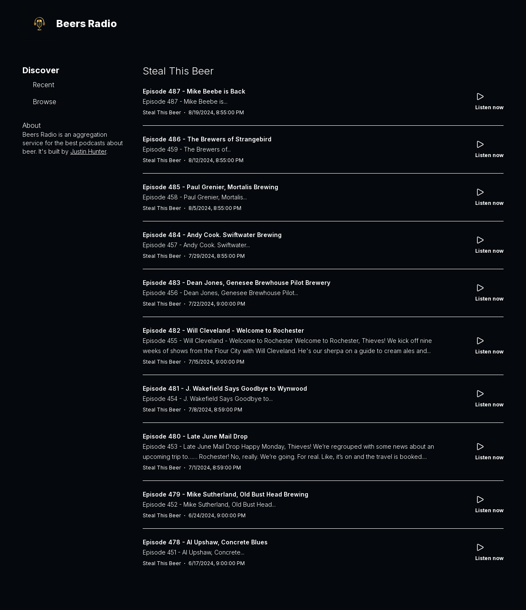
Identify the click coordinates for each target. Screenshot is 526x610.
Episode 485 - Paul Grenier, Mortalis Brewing (210, 186)
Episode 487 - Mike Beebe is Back (194, 91)
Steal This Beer (162, 112)
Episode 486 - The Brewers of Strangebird (207, 139)
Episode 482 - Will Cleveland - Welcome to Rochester (223, 330)
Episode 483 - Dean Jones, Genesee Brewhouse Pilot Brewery (236, 282)
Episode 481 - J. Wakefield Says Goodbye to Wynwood (225, 388)
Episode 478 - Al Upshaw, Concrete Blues (205, 542)
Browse (44, 101)
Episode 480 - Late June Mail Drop (195, 436)
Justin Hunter (88, 151)
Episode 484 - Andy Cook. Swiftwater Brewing (212, 234)
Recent (43, 84)
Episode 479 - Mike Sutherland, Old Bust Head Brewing (225, 494)
